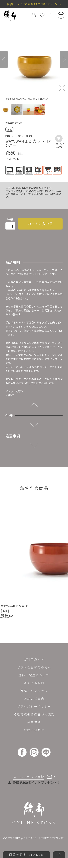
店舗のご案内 (34, 698)
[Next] (64, 59)
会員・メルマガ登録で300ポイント (34, 4)
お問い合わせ (34, 730)
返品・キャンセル (34, 691)
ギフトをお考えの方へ (34, 667)
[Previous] (4, 59)
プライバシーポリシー (34, 706)
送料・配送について (34, 675)
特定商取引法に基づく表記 (34, 714)
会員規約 (34, 722)
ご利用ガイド (34, 659)
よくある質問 (34, 683)
